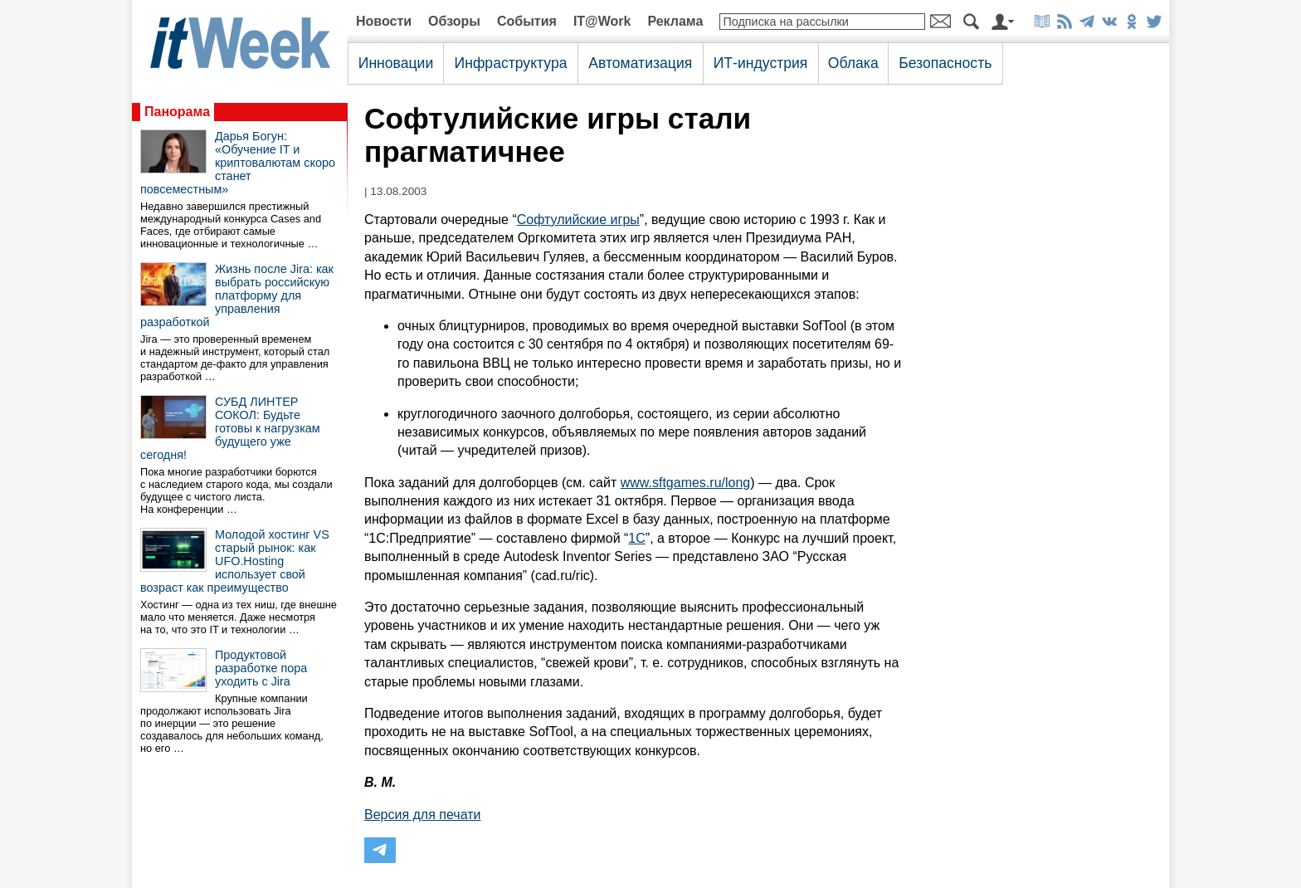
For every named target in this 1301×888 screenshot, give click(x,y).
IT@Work (602, 21)
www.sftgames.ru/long (686, 483)
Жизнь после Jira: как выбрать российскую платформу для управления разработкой (237, 295)
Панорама (177, 112)
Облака (853, 63)
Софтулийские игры (578, 219)
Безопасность (945, 63)
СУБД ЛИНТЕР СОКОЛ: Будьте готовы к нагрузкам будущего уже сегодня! (230, 428)
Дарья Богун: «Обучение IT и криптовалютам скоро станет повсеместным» (237, 162)
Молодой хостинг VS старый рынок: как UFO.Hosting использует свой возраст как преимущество (234, 561)
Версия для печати (422, 814)
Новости (384, 21)
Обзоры (454, 21)
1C (636, 538)
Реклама (675, 21)
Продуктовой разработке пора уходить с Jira (261, 668)
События (527, 21)
